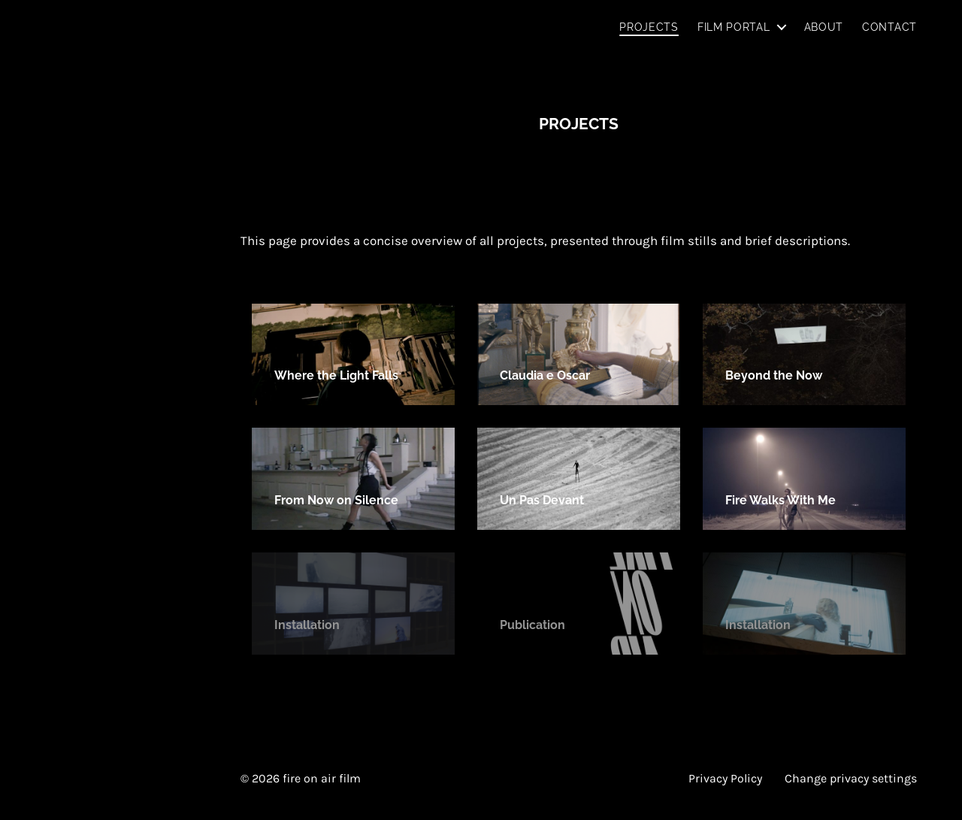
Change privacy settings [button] (851, 778)
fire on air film (322, 778)
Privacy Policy (725, 778)
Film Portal (733, 27)
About (824, 27)
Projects (649, 27)
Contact (889, 27)
